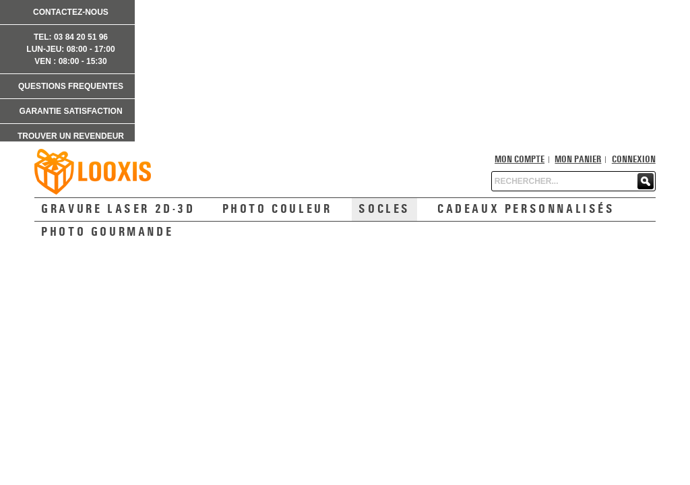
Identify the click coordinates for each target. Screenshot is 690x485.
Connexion (634, 159)
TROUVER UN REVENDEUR (71, 136)
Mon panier (578, 159)
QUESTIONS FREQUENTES (70, 86)
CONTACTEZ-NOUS (70, 12)
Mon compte (519, 159)
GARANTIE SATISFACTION (70, 111)
